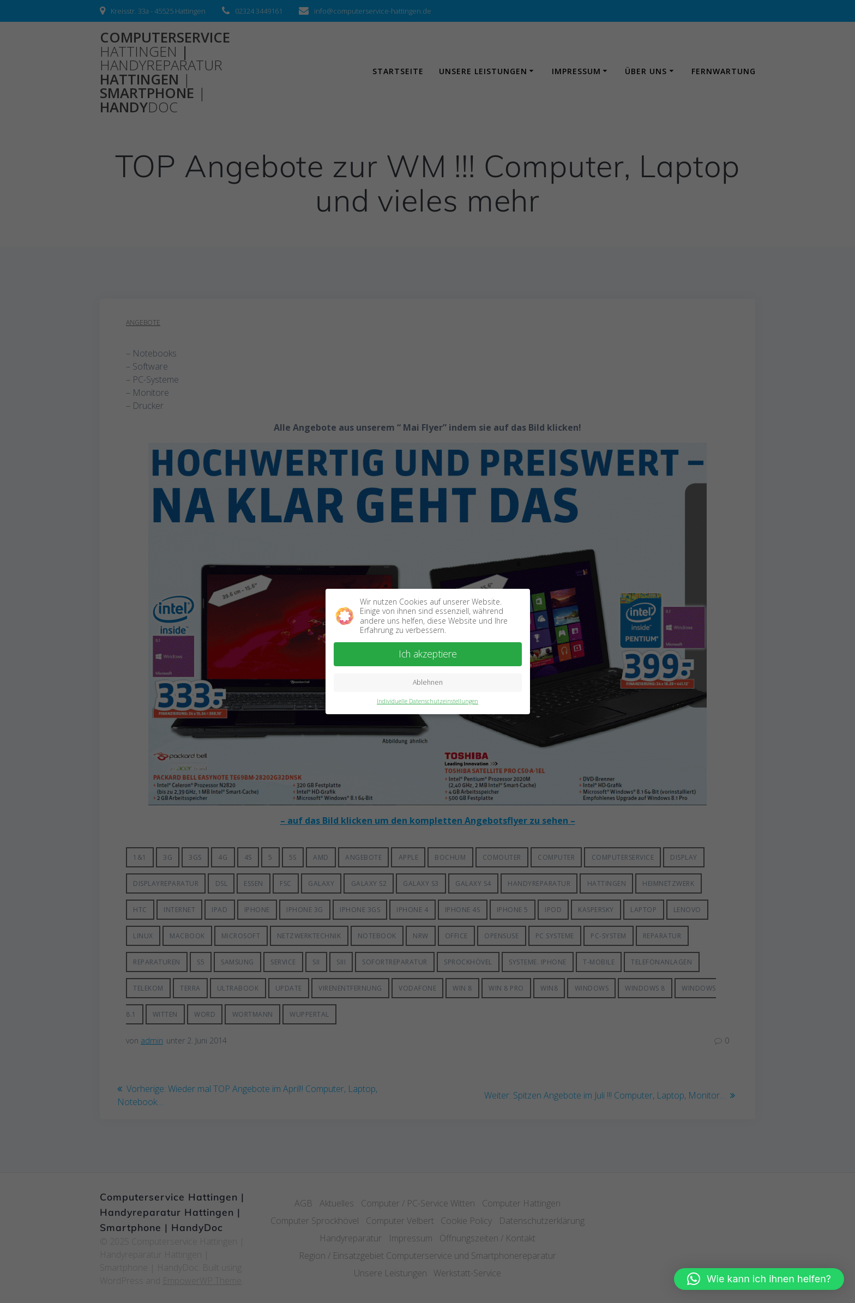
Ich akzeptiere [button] (428, 652)
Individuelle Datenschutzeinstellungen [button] (427, 699)
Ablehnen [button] (428, 680)
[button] (759, 1279)
